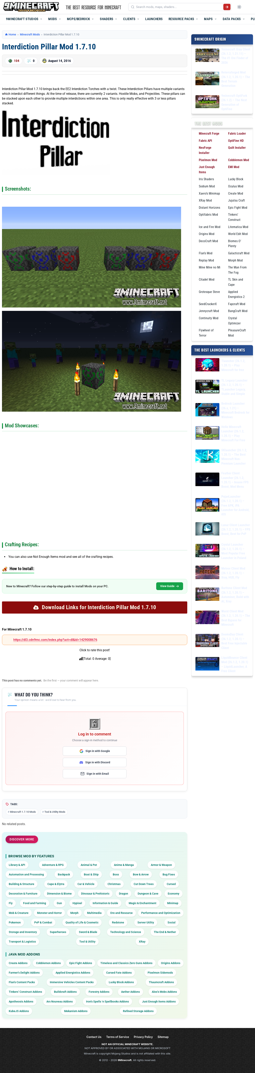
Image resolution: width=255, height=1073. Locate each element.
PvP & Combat (43, 922)
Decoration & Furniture (23, 893)
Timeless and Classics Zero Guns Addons (126, 963)
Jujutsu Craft (236, 200)
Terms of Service (117, 1037)
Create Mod (235, 193)
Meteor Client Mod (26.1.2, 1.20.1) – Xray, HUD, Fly (233, 573)
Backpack (64, 874)
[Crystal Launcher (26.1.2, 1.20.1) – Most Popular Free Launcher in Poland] (207, 551)
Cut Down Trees (144, 884)
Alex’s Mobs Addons (164, 991)
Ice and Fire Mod (209, 227)
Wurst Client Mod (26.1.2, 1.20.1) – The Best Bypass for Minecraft (235, 617)
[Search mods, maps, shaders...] (178, 7)
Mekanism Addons (75, 1011)
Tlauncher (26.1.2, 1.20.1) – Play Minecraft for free (233, 365)
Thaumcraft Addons (161, 982)
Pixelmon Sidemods (160, 972)
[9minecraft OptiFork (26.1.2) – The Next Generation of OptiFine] (207, 102)
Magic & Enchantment (142, 903)
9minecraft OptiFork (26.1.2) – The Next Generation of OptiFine (234, 102)
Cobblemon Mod (238, 160)
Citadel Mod (206, 279)
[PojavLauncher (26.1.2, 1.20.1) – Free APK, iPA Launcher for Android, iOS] (207, 505)
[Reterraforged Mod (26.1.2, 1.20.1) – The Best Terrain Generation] (207, 79)
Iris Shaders (206, 179)
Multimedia (94, 912)
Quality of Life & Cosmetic (82, 922)
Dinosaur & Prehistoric (95, 893)
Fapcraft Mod (236, 304)
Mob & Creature (18, 912)
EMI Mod (233, 167)
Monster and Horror (49, 912)
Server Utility (145, 922)
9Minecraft (125, 1060)
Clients (129, 19)
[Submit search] (226, 7)
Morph (74, 912)
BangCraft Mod (237, 311)
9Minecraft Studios (22, 19)
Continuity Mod (208, 318)
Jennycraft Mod (209, 311)
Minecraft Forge (209, 133)
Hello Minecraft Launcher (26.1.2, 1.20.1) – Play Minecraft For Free (233, 433)
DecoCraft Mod (208, 241)
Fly (11, 903)
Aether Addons (130, 991)
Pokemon (15, 922)
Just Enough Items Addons (159, 1001)
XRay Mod (205, 200)
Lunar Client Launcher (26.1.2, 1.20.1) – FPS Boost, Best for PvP (235, 529)
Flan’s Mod (205, 253)
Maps (208, 19)
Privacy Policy (143, 1037)
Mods (52, 19)
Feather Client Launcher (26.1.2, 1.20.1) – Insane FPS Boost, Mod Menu (235, 480)
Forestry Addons (99, 991)
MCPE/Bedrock (78, 19)
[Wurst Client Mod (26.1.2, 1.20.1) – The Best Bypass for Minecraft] (207, 618)
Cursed (171, 884)
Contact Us (93, 1037)
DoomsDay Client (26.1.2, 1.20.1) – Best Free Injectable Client (234, 641)
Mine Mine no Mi (209, 267)
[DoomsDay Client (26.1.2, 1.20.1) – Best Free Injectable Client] (207, 641)
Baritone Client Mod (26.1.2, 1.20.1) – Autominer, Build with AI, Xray (235, 594)
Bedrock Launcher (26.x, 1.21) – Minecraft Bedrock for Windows (235, 410)
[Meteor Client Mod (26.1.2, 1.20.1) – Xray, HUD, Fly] (207, 573)
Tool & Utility (87, 941)
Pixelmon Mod (208, 160)
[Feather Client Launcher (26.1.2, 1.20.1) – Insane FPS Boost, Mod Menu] (207, 480)
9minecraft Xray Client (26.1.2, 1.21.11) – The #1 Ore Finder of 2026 (235, 55)
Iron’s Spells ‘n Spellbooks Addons (107, 1001)
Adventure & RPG (53, 864)
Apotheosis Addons (21, 1001)
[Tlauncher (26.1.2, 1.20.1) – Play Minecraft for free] (207, 365)
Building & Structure (21, 884)
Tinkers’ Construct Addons (25, 991)
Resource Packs (181, 19)
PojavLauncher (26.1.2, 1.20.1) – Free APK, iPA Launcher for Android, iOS (235, 505)
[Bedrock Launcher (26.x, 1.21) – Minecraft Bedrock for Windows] (207, 410)
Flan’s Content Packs (22, 982)
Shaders (106, 19)
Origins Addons (170, 963)
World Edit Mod (238, 234)
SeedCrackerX (208, 304)
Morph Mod (235, 260)
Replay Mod (206, 260)
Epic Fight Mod (237, 207)
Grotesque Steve (209, 292)
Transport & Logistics (22, 941)
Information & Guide (105, 903)
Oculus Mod (235, 186)
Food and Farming (34, 903)
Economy (173, 893)
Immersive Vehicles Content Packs (72, 982)
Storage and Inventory (23, 932)
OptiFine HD (236, 140)
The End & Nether (165, 932)
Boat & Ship (91, 874)
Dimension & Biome (59, 893)
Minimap (172, 903)
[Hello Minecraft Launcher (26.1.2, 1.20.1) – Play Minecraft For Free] (207, 433)
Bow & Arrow (141, 874)
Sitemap (163, 1037)
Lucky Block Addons (121, 982)
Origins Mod (206, 234)
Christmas (114, 884)
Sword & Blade (88, 932)
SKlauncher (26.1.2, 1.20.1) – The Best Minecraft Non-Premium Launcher (234, 456)
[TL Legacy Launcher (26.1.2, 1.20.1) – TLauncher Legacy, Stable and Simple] (207, 387)
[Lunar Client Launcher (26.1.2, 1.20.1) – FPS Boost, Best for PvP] (207, 529)
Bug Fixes (169, 874)
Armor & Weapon (161, 864)
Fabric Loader (237, 133)
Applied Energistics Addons (73, 972)
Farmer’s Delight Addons (24, 972)
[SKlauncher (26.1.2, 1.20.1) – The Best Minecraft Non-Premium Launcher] (207, 456)
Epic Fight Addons (80, 963)
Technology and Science (125, 932)
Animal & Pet (89, 864)
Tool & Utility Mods (54, 811)
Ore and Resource (121, 912)
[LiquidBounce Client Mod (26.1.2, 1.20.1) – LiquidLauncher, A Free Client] (207, 664)
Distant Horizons (209, 207)
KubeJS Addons (19, 1011)
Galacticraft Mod (238, 253)
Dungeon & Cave (148, 893)
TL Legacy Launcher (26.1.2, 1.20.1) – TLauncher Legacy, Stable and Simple (234, 387)
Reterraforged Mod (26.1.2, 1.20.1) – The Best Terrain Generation (235, 79)
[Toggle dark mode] (239, 7)
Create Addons (18, 963)
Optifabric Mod (208, 214)
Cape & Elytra (55, 884)
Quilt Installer (237, 148)
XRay (142, 941)
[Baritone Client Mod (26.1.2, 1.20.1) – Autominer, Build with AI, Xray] (207, 594)
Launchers (154, 19)
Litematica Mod (238, 227)
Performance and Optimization (160, 912)
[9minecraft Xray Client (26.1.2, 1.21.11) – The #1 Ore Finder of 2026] (207, 55)
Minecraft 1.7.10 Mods (23, 811)
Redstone (118, 922)
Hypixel (77, 903)
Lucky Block (235, 179)
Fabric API (205, 140)
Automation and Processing (26, 874)
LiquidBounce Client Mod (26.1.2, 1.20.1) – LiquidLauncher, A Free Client (234, 664)
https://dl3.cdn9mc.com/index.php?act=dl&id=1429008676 (55, 640)
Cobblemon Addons (48, 963)
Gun (59, 903)
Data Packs (232, 19)
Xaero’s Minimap (209, 193)
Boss (116, 874)
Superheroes (58, 932)
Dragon (123, 893)
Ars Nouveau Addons (59, 1001)
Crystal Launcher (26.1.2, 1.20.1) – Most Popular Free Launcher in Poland (233, 551)
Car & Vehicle (85, 884)
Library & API (17, 864)
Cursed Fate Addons (119, 972)
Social (172, 922)
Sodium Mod (207, 186)
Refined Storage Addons (138, 1011)
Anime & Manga (124, 864)
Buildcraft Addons (65, 991)
